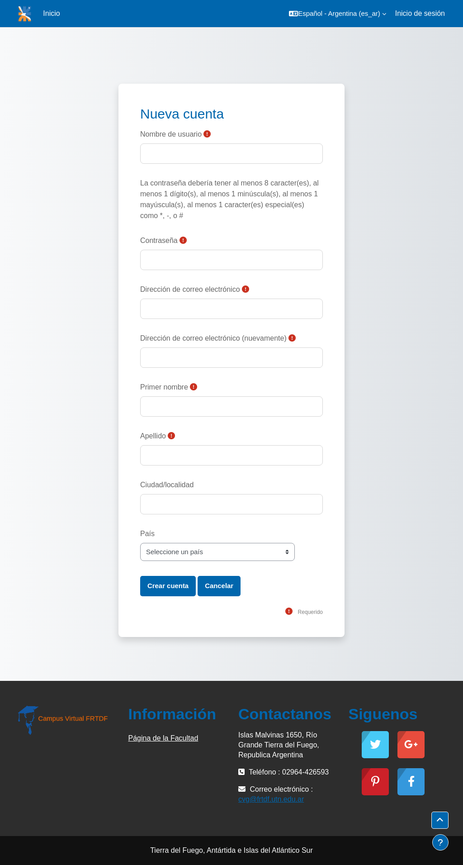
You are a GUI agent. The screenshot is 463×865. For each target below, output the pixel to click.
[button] (337, 13)
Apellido (153, 436)
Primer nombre (164, 387)
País (147, 533)
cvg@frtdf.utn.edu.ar (271, 799)
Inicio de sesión (420, 13)
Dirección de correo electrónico (190, 289)
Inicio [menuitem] (51, 13)
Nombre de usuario (171, 134)
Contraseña (159, 240)
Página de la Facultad (163, 738)
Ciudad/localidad (167, 485)
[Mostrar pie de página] (440, 842)
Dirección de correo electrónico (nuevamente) (213, 338)
